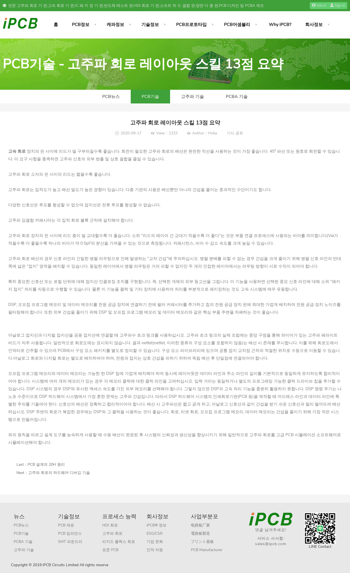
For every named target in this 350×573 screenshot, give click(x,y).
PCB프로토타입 (191, 25)
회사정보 (314, 25)
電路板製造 (200, 533)
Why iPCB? (280, 25)
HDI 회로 (110, 525)
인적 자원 (155, 549)
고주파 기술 (192, 97)
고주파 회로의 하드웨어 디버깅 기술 (59, 472)
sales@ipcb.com (270, 543)
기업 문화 (155, 541)
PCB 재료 (66, 525)
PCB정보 (80, 25)
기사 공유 (235, 133)
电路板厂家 (200, 525)
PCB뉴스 (111, 97)
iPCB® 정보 (157, 525)
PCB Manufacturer (206, 549)
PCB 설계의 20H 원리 (46, 464)
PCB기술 (150, 97)
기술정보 (150, 25)
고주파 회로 (112, 533)
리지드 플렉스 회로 (118, 541)
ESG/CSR (155, 533)
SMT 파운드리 (70, 541)
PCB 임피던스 (70, 533)
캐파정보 (115, 25)
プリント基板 (202, 541)
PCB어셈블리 (237, 25)
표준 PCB (110, 549)
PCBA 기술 (237, 97)
